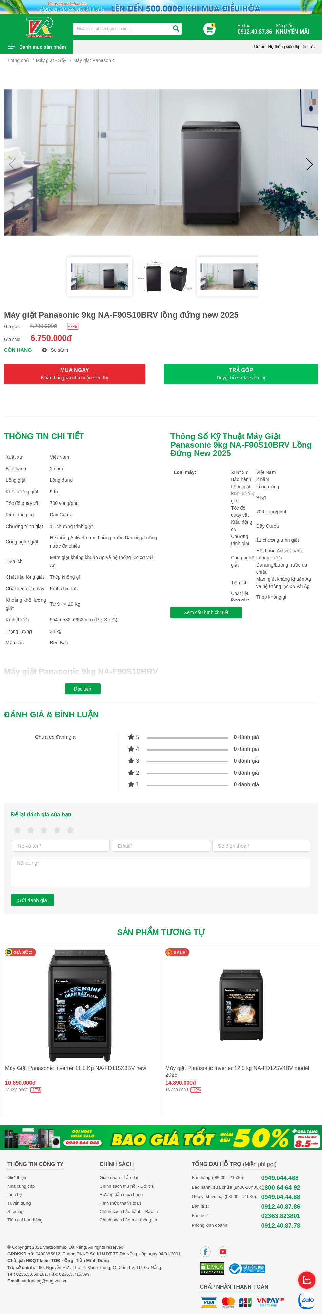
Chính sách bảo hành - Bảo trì (129, 1211)
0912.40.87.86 (280, 1206)
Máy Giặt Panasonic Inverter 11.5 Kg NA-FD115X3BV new (75, 1068)
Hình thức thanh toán (120, 1203)
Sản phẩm (294, 29)
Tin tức (308, 46)
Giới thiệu (16, 1177)
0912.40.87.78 (280, 1225)
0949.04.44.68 (280, 1197)
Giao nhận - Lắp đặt (119, 1177)
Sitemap (15, 1211)
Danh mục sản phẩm (42, 47)
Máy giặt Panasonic (94, 60)
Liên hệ (14, 1194)
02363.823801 (280, 1216)
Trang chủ (18, 60)
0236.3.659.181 (31, 1274)
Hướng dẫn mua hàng (121, 1194)
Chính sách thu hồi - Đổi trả (127, 1186)
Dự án (259, 46)
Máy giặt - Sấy (51, 60)
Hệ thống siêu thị (283, 46)
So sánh (55, 350)
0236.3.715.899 (74, 1274)
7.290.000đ (43, 326)
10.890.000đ (20, 1083)
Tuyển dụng (19, 1203)
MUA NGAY (74, 374)
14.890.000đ (180, 1083)
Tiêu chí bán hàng (25, 1220)
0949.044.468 (280, 1178)
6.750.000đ (51, 338)
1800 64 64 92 (280, 1187)
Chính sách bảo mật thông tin (128, 1220)
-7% (72, 326)
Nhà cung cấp (21, 1186)
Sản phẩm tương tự (161, 932)
